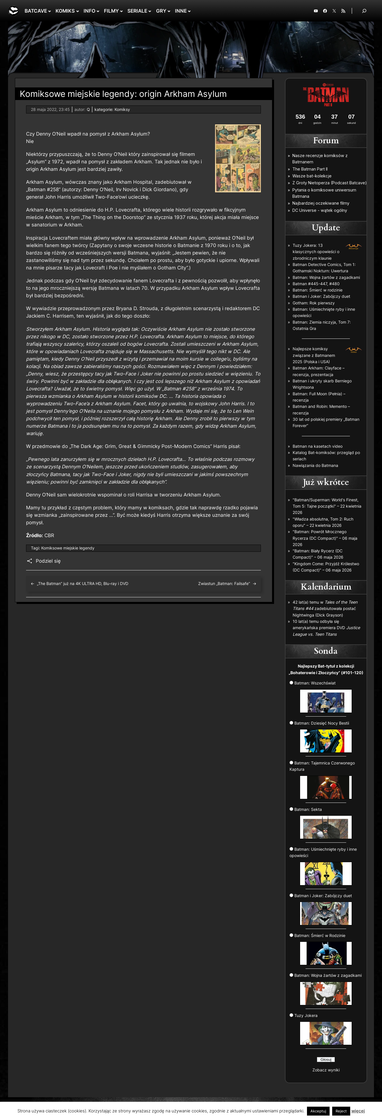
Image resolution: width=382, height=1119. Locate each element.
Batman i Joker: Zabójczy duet (321, 296)
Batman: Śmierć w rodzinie (317, 289)
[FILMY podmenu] (121, 10)
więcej (358, 1111)
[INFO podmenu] (98, 10)
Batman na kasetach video (317, 446)
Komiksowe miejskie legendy (67, 547)
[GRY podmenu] (169, 10)
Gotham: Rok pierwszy (314, 302)
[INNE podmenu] (189, 10)
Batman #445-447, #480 (316, 283)
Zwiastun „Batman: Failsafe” (224, 583)
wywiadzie (44, 308)
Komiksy (122, 109)
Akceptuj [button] (318, 1111)
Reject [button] (341, 1111)
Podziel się (48, 561)
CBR (49, 535)
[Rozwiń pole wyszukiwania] (364, 11)
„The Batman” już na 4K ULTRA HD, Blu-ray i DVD (82, 583)
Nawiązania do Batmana (315, 465)
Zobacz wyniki (326, 1069)
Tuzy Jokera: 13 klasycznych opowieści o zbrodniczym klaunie (316, 252)
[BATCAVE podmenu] (49, 10)
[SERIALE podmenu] (149, 10)
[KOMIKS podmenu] (77, 10)
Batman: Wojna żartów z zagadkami (326, 277)
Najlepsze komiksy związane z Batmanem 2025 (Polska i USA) (314, 355)
